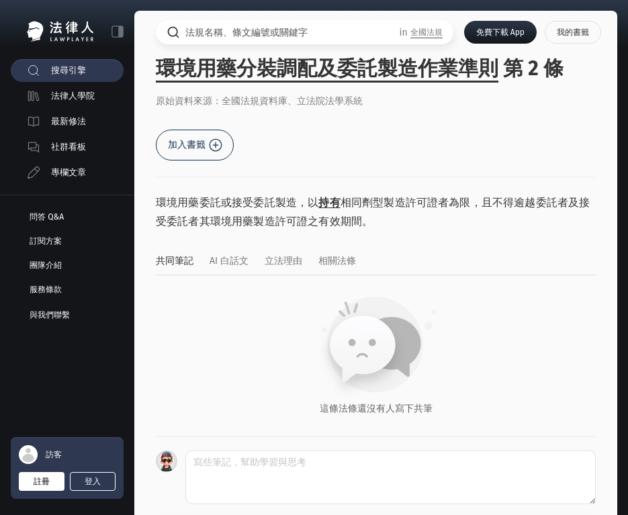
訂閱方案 (46, 241)
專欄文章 (68, 172)
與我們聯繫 (50, 315)
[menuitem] (67, 70)
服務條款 (46, 289)
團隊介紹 (46, 265)
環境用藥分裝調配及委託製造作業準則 (327, 68)
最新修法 (68, 121)
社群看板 (68, 147)
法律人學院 (73, 96)
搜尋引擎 (68, 70)
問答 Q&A (47, 217)
